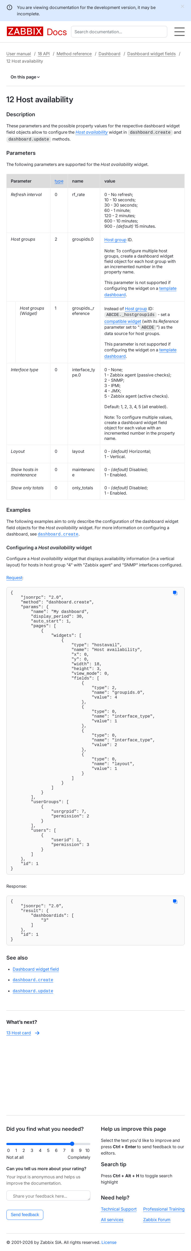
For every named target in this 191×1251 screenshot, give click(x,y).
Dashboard (109, 53)
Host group (115, 238)
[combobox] (120, 32)
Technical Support (119, 1209)
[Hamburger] (179, 31)
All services (112, 1219)
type (59, 180)
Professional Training (164, 1209)
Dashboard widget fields (151, 53)
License (109, 1242)
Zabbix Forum (156, 1219)
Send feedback (25, 1214)
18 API (44, 53)
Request (14, 576)
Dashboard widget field (36, 1039)
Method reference (74, 53)
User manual (18, 53)
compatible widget (122, 320)
